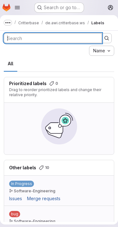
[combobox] (101, 51)
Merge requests (43, 198)
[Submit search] (107, 38)
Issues (15, 198)
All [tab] (10, 63)
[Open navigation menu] (17, 8)
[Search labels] (53, 38)
